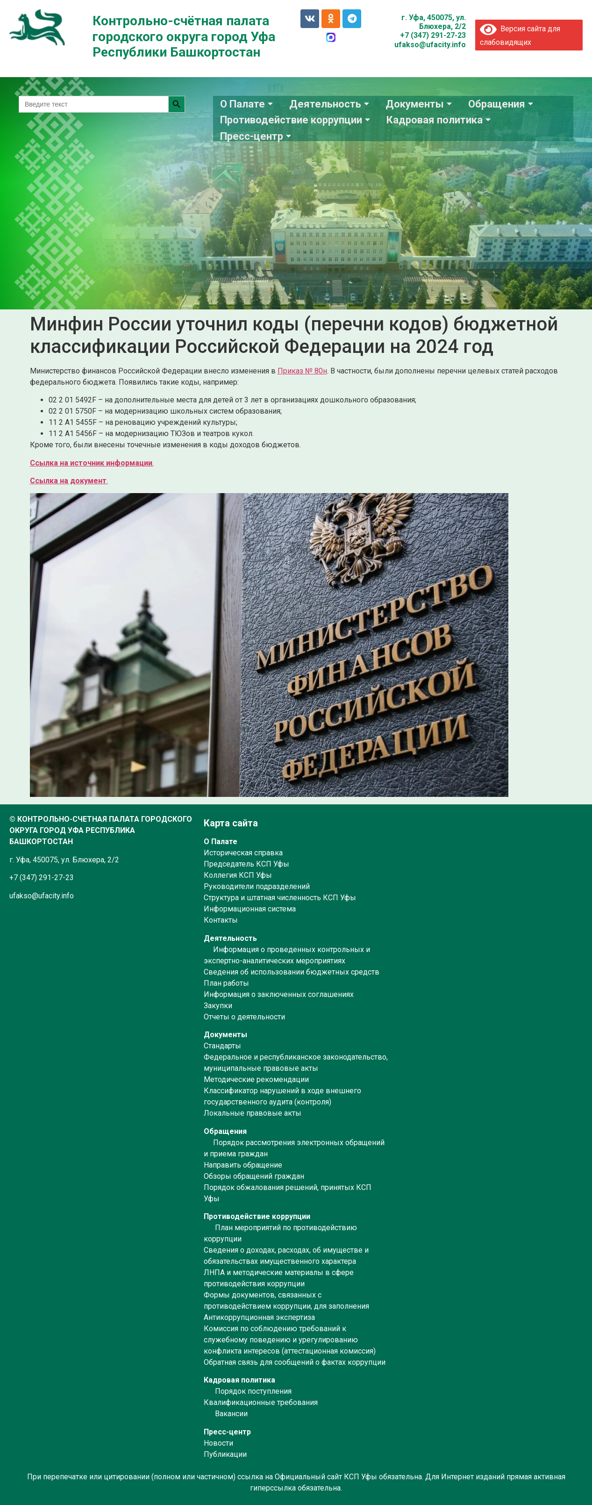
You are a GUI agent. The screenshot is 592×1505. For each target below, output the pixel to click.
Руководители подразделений (257, 886)
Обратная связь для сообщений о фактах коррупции (294, 1362)
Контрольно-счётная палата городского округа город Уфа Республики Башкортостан (184, 36)
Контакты (221, 920)
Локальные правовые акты (252, 1113)
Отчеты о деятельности (244, 1016)
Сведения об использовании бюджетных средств (291, 972)
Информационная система (250, 908)
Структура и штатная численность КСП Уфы (280, 897)
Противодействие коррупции (296, 119)
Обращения (501, 103)
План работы (226, 983)
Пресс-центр (256, 134)
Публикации (225, 1454)
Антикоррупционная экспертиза (259, 1317)
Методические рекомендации (256, 1079)
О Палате (247, 103)
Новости (218, 1443)
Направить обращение (243, 1165)
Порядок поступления (253, 1391)
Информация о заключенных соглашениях (279, 994)
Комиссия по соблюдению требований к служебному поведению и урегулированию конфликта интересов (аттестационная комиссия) (290, 1339)
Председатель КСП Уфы (246, 864)
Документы (419, 103)
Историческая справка (243, 852)
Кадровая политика (439, 119)
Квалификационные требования (261, 1402)
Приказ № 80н (302, 370)
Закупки (218, 1005)
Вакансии (231, 1413)
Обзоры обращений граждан (254, 1176)
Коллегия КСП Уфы (238, 875)
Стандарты (222, 1045)
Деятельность (330, 103)
